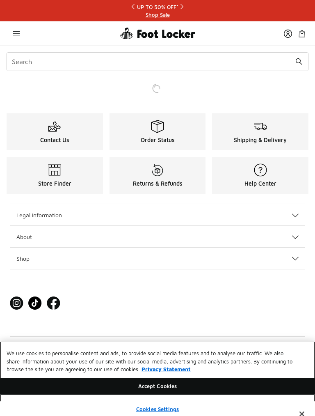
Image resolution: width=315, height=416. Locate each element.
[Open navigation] (16, 33)
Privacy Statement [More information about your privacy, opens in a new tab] (166, 374)
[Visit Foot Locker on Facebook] (53, 303)
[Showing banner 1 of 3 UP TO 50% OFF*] (157, 11)
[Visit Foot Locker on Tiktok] (35, 303)
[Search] (157, 62)
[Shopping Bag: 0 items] (302, 33)
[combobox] (157, 62)
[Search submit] (299, 62)
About (157, 236)
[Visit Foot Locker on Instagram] (16, 303)
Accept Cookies (157, 391)
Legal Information (157, 214)
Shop (157, 258)
